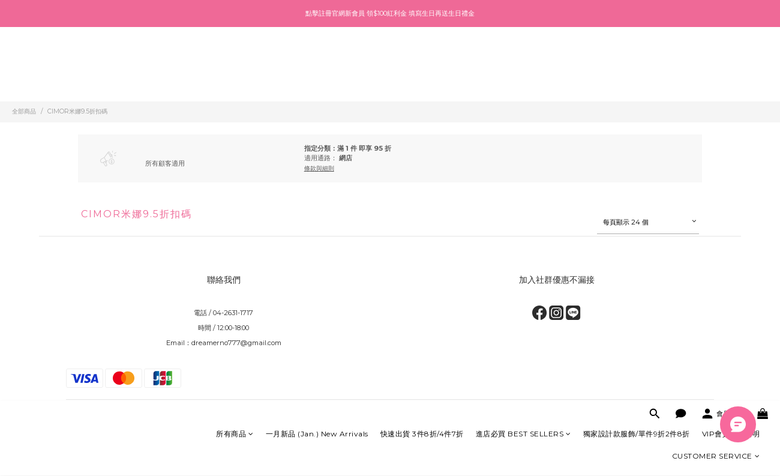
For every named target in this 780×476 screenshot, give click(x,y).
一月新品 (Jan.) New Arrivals (317, 59)
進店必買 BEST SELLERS (523, 59)
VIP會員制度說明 (731, 59)
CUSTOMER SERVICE (716, 81)
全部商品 (24, 111)
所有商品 (235, 59)
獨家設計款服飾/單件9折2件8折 (636, 59)
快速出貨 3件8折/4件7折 (422, 59)
